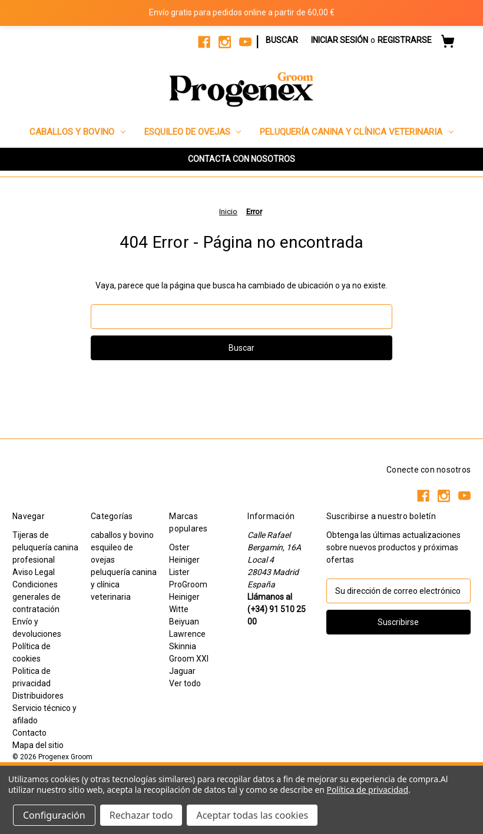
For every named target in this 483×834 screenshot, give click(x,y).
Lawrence (187, 634)
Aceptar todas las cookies (252, 815)
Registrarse (405, 40)
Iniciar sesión (339, 40)
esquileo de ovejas (193, 132)
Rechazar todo (141, 815)
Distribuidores (38, 695)
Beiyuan (184, 621)
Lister (179, 572)
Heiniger (184, 559)
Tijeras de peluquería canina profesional (45, 547)
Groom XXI (189, 658)
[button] (241, 159)
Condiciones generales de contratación (36, 597)
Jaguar (182, 671)
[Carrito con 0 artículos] (447, 43)
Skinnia (182, 646)
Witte (178, 609)
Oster (179, 547)
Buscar (282, 40)
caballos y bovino (77, 132)
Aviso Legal (33, 572)
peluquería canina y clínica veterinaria (357, 132)
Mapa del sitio (38, 745)
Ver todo (185, 683)
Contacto (29, 732)
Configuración (54, 815)
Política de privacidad (367, 789)
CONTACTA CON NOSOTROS (241, 159)
